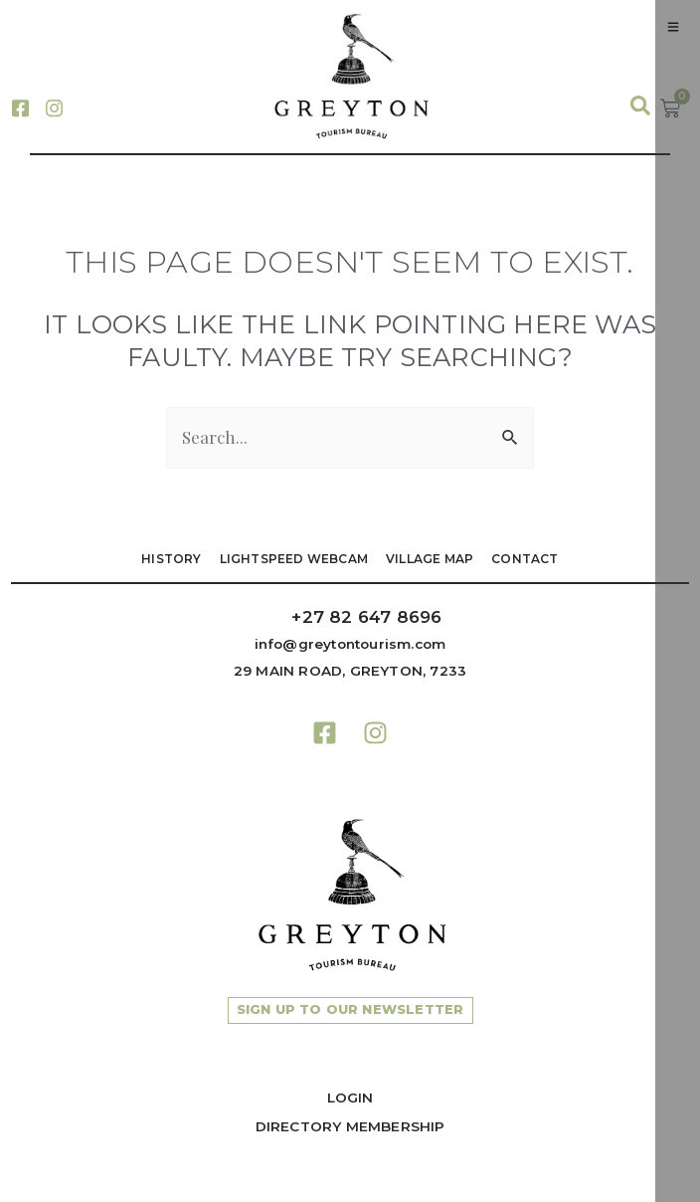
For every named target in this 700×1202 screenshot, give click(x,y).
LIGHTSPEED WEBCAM (294, 558)
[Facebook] (20, 106)
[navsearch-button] (630, 106)
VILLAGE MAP (429, 558)
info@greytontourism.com (350, 644)
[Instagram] (54, 106)
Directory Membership (350, 1126)
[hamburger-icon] (672, 26)
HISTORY (171, 558)
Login (350, 1097)
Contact (524, 558)
